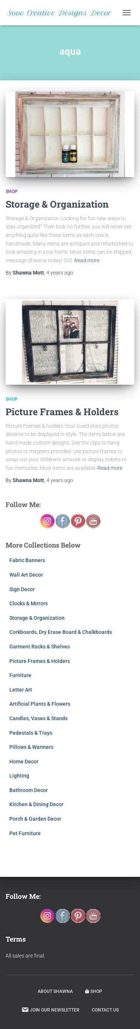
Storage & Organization (57, 204)
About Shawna (55, 991)
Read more (86, 260)
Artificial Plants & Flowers (39, 704)
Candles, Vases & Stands (38, 718)
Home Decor (23, 761)
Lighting (19, 776)
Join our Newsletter (50, 1009)
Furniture (20, 675)
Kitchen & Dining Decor (36, 804)
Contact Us (105, 1010)
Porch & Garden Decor (35, 819)
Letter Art (20, 690)
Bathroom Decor (28, 790)
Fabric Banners (27, 560)
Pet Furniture (25, 833)
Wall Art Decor (26, 575)
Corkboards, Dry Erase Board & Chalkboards (60, 632)
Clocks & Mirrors (28, 603)
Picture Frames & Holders (62, 411)
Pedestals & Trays (30, 733)
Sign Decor (22, 589)
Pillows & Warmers (31, 747)
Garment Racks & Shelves (39, 647)
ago (59, 273)
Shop (12, 191)
